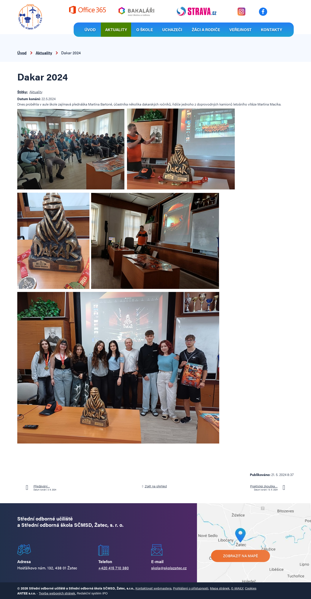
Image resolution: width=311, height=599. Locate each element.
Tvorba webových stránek (57, 593)
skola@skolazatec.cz (169, 567)
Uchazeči (172, 29)
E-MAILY (237, 588)
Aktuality (116, 29)
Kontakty (271, 29)
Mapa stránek (220, 588)
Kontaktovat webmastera (153, 588)
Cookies (250, 588)
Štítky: (22, 91)
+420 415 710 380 (113, 567)
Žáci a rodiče (206, 29)
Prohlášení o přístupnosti (190, 588)
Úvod (90, 29)
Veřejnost (240, 29)
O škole (144, 29)
